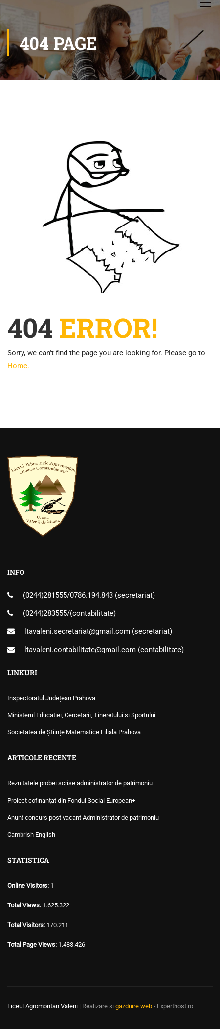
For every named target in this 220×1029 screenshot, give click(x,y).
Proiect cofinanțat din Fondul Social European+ (71, 800)
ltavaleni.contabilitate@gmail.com (80, 649)
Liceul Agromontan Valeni (42, 1006)
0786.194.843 (92, 595)
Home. (18, 365)
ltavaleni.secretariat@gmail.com (77, 631)
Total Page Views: (32, 944)
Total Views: (25, 905)
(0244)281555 (45, 595)
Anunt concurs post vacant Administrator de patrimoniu (83, 817)
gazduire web (133, 1006)
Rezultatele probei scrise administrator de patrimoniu (80, 783)
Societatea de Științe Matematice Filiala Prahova (74, 732)
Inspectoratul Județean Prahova (51, 698)
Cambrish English (31, 834)
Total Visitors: (26, 925)
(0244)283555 (45, 613)
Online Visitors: (28, 885)
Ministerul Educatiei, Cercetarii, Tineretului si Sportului (81, 715)
